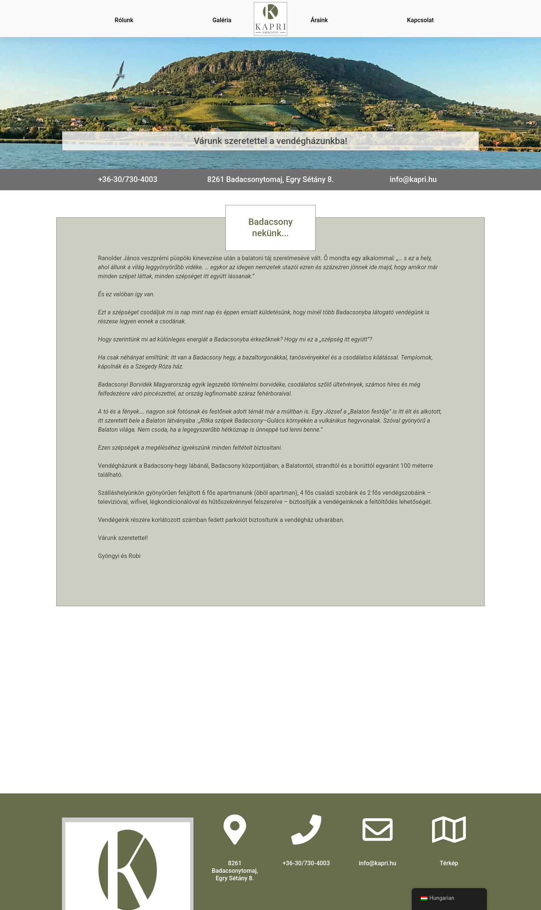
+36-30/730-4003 (127, 179)
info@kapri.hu (413, 179)
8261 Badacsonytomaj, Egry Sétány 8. (270, 179)
